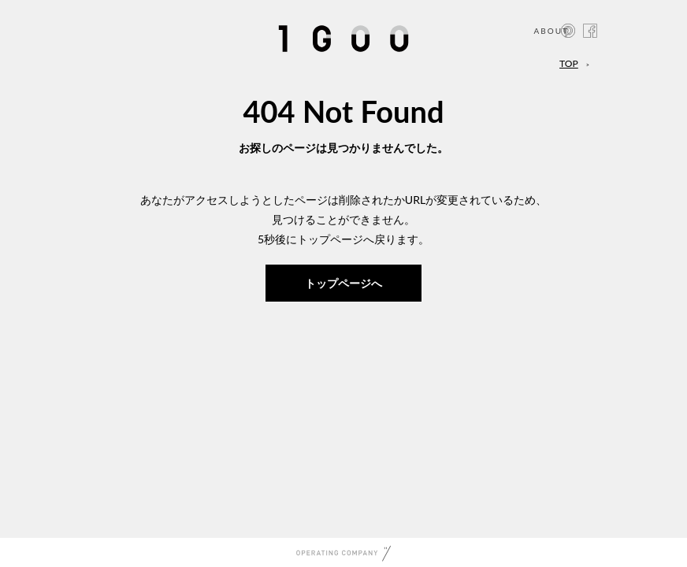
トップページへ (343, 283)
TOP (568, 63)
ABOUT (551, 30)
